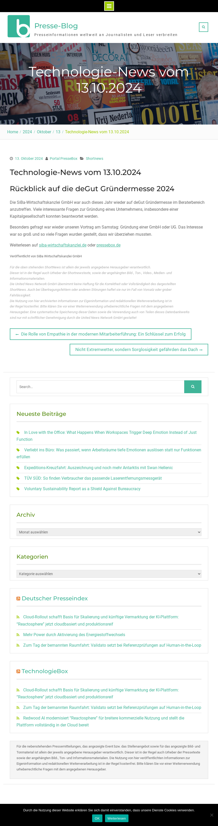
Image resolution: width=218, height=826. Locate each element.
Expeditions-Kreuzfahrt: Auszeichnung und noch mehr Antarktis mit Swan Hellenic (98, 466)
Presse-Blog (56, 25)
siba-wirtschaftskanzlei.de (62, 244)
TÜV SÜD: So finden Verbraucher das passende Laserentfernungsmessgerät (93, 477)
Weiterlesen (117, 818)
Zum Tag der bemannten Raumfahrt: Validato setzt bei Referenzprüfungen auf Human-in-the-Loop (112, 644)
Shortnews (94, 158)
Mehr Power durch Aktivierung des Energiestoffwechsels (74, 633)
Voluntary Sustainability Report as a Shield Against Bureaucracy (82, 487)
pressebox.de (108, 244)
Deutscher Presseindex (55, 597)
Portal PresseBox (63, 158)
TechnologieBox (45, 670)
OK (97, 818)
